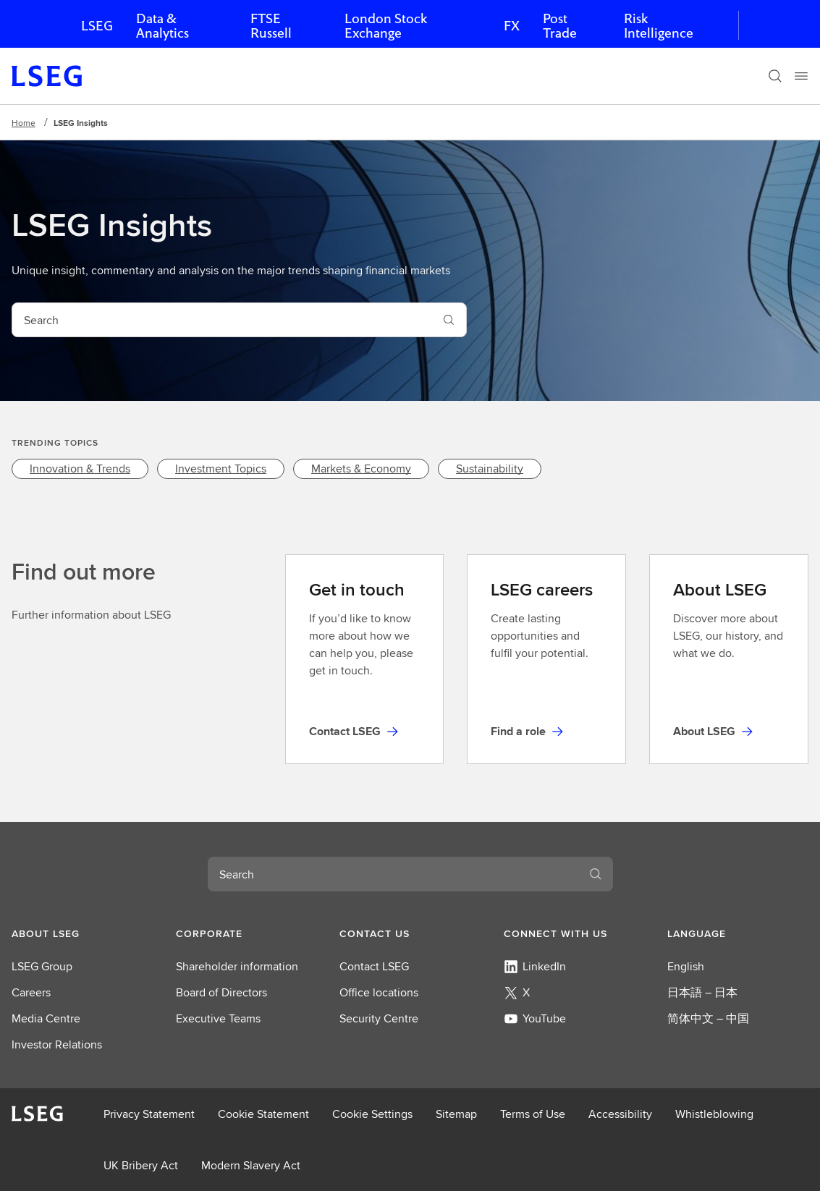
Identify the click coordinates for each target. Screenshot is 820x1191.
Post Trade (560, 25)
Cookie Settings (372, 1114)
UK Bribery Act (140, 1165)
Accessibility (620, 1114)
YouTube (535, 1018)
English (685, 966)
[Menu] (801, 76)
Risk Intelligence (658, 25)
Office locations (378, 992)
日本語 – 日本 (702, 992)
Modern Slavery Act (250, 1165)
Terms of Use (532, 1114)
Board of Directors (221, 992)
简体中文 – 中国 (708, 1018)
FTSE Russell (271, 25)
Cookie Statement (263, 1114)
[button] (82, 933)
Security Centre (378, 1018)
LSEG (97, 25)
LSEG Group (42, 966)
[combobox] (221, 319)
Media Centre (46, 1018)
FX (512, 25)
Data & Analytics (162, 25)
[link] (80, 469)
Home (23, 122)
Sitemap (456, 1114)
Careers (31, 992)
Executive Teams (218, 1018)
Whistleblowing (714, 1114)
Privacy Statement (149, 1114)
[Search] (775, 76)
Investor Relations (57, 1044)
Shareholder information (237, 966)
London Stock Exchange (386, 25)
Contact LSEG (374, 966)
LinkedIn (535, 966)
